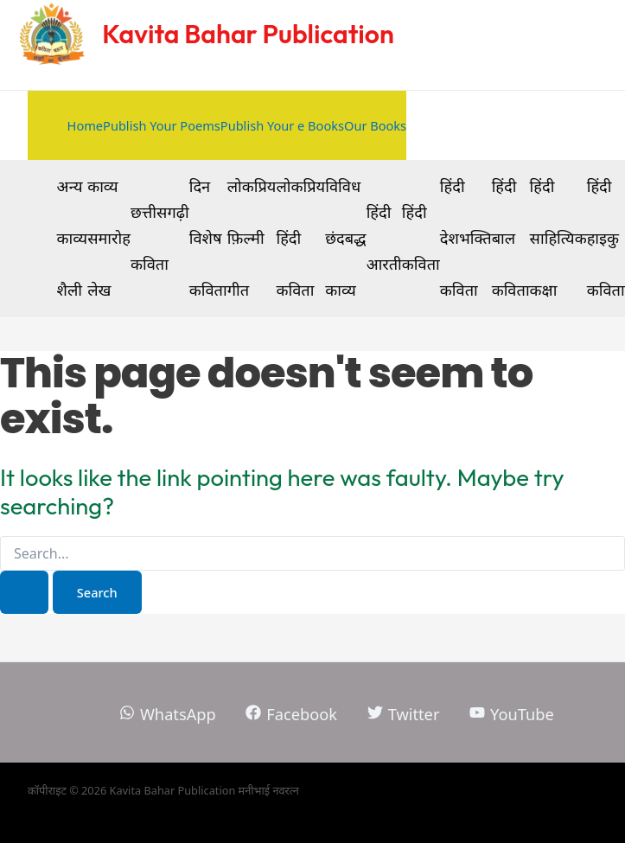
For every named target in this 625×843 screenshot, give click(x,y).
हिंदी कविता (421, 237)
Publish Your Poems (161, 125)
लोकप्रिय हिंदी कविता (300, 238)
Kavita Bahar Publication (248, 33)
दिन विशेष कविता (208, 238)
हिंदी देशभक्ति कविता (466, 238)
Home (85, 125)
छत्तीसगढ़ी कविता (160, 237)
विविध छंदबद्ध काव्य (345, 238)
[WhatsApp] (167, 714)
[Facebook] (291, 714)
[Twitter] (402, 714)
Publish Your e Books (282, 125)
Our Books (375, 125)
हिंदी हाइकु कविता (606, 238)
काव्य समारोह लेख (109, 238)
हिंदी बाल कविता (511, 238)
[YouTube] (511, 714)
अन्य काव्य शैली (72, 238)
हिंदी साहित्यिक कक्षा (558, 238)
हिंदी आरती (384, 237)
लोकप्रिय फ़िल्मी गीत (252, 238)
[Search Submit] (24, 593)
